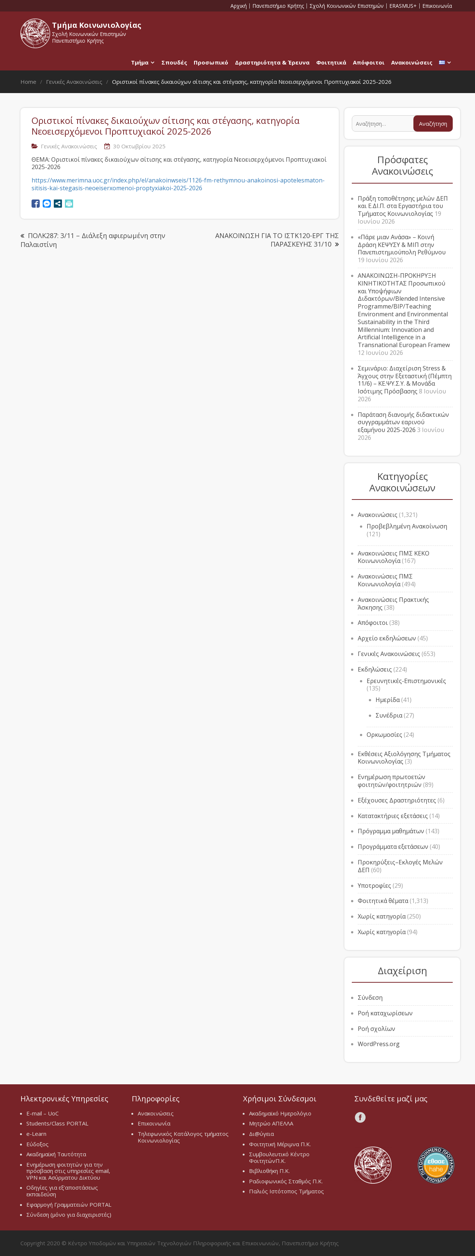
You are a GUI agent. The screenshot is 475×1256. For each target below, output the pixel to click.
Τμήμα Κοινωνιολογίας (96, 25)
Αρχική (238, 6)
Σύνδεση (370, 997)
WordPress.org (379, 1044)
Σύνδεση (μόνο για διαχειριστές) (68, 1214)
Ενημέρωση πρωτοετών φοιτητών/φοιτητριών (391, 781)
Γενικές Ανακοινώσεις (69, 146)
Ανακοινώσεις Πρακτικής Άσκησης (393, 603)
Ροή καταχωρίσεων (385, 1013)
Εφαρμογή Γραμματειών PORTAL (68, 1204)
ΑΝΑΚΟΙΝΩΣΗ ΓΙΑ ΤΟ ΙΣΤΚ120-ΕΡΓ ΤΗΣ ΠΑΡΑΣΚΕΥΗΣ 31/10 (277, 239)
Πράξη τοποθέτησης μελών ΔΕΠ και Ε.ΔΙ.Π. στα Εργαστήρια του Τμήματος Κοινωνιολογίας (403, 206)
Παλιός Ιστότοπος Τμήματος (286, 1191)
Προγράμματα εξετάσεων (393, 847)
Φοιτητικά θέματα (383, 901)
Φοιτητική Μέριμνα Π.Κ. (280, 1144)
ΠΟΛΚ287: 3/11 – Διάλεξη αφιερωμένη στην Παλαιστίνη (92, 240)
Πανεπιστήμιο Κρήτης (278, 6)
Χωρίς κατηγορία (382, 916)
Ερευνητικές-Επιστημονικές (406, 681)
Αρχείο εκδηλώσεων (387, 638)
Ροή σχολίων (376, 1029)
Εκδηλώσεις (375, 669)
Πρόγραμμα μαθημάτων (391, 831)
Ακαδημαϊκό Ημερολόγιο (280, 1113)
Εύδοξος (37, 1144)
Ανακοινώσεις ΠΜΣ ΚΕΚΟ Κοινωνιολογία (393, 557)
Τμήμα (139, 62)
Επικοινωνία (437, 6)
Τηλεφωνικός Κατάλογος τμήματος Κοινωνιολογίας (183, 1137)
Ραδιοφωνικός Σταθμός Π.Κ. (286, 1181)
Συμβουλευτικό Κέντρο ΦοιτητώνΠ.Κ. (279, 1157)
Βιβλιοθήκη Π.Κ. (269, 1170)
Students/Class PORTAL (57, 1123)
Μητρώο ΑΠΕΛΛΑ (271, 1123)
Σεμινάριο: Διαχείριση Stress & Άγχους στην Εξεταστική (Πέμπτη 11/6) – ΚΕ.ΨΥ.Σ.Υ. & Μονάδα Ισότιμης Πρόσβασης (405, 379)
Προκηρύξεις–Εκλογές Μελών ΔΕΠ (400, 866)
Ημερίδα (388, 700)
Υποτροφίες (374, 885)
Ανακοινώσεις (411, 62)
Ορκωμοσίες (384, 735)
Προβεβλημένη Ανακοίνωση (407, 526)
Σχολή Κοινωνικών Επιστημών (346, 6)
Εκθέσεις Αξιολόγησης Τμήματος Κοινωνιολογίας (404, 758)
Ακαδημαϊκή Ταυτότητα (56, 1154)
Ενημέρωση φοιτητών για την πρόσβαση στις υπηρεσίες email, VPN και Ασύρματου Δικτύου (68, 1171)
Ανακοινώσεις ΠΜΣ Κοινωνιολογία (385, 580)
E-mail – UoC (42, 1113)
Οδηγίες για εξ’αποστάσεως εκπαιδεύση (62, 1191)
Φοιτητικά (331, 62)
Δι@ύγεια (261, 1133)
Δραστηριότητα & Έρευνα (272, 62)
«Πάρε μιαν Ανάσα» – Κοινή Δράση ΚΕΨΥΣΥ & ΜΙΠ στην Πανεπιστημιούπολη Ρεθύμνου (402, 245)
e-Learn (36, 1133)
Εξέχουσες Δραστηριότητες (397, 800)
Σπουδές (174, 62)
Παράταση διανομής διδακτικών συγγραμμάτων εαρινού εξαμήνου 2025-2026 (403, 422)
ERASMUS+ (403, 6)
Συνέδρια (389, 715)
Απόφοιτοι (368, 62)
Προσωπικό (211, 62)
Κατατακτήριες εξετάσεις (393, 816)
